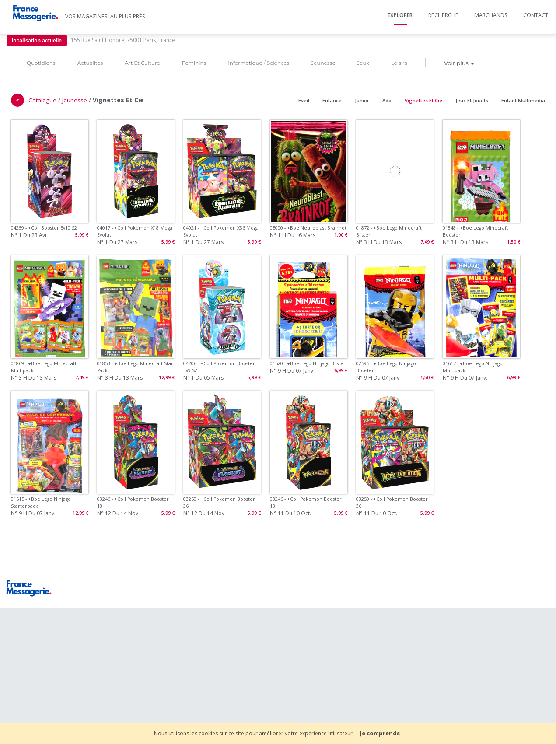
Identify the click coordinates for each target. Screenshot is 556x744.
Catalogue (42, 100)
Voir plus (459, 62)
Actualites (90, 62)
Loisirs (399, 62)
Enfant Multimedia (523, 100)
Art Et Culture (142, 62)
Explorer (400, 15)
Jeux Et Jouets (471, 100)
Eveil (303, 100)
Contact (535, 15)
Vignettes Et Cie (423, 100)
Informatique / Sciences (258, 62)
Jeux (363, 62)
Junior (362, 100)
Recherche (443, 15)
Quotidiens (41, 62)
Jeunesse (323, 62)
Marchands (490, 15)
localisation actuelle (37, 41)
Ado (387, 100)
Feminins (194, 62)
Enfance (332, 100)
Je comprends (380, 733)
